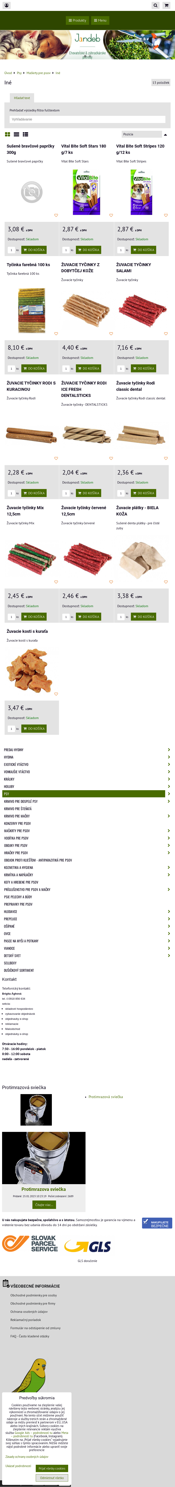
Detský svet (88, 955)
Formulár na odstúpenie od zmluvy (35, 1328)
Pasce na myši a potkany (88, 940)
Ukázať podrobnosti (18, 1466)
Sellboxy (10, 962)
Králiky (88, 779)
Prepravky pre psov (18, 904)
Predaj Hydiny (88, 749)
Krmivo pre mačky (88, 816)
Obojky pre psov (88, 845)
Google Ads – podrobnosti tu (33, 1433)
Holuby (88, 786)
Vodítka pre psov (88, 838)
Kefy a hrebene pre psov (21, 882)
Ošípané (88, 926)
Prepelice (88, 918)
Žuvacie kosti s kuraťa (27, 631)
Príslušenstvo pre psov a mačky (88, 889)
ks (13, 250)
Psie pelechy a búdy (18, 896)
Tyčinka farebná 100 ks (28, 264)
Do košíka (34, 250)
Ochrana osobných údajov (29, 1311)
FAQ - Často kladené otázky (29, 1336)
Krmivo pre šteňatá (18, 808)
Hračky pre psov (88, 852)
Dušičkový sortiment (19, 970)
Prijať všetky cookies (52, 1468)
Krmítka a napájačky (88, 874)
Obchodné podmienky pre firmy (32, 1303)
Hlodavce (88, 911)
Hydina (88, 757)
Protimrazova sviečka (44, 1189)
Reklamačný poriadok (25, 1320)
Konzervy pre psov (17, 823)
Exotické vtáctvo (88, 764)
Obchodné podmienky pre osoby (33, 1295)
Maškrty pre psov (88, 830)
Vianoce (88, 948)
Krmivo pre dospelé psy (88, 801)
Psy (88, 793)
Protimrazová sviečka (106, 1096)
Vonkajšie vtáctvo (88, 771)
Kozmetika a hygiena (88, 867)
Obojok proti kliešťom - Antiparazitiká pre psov (38, 860)
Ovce (88, 933)
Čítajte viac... (44, 1205)
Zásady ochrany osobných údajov (26, 1457)
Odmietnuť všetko (52, 1478)
